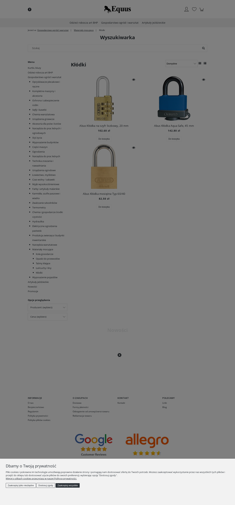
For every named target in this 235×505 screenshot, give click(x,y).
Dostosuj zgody (45, 485)
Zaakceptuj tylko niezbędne (21, 485)
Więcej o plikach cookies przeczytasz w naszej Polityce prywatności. (41, 478)
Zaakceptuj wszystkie (67, 485)
